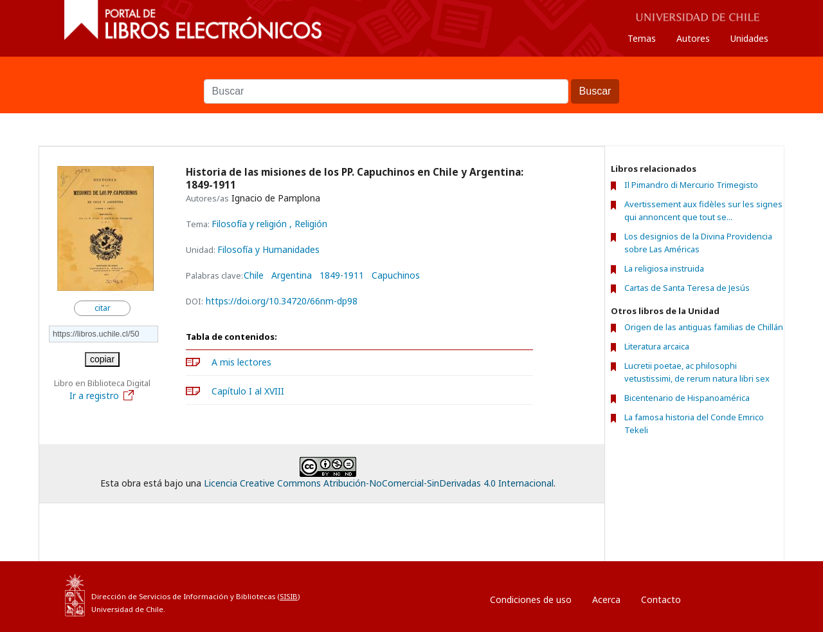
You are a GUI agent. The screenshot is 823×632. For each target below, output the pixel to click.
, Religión (308, 224)
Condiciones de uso (531, 599)
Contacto (661, 599)
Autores (693, 38)
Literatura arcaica (656, 346)
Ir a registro (102, 395)
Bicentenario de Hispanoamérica (687, 398)
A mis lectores (241, 362)
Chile (254, 275)
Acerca (606, 599)
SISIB (289, 596)
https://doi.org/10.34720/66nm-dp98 (281, 301)
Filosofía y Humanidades (268, 249)
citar (103, 307)
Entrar (719, 596)
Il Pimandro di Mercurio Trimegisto (691, 185)
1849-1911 (342, 275)
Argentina (291, 275)
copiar (102, 359)
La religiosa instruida (664, 268)
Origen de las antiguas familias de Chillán (703, 327)
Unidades (749, 38)
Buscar (411, 72)
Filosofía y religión (250, 224)
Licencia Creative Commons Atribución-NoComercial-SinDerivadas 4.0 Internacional (379, 483)
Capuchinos (396, 275)
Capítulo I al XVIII (248, 391)
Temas (642, 38)
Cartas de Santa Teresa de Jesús (687, 287)
